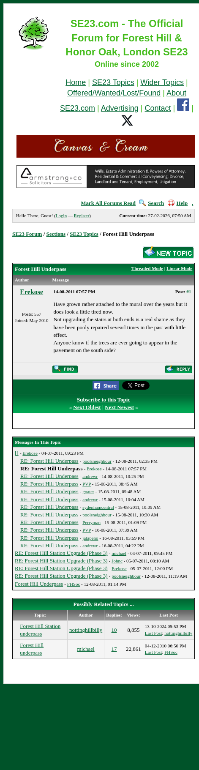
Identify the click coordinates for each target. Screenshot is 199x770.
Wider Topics (162, 82)
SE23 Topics (113, 82)
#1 (188, 291)
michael (119, 553)
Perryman (91, 522)
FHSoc (73, 584)
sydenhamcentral (98, 507)
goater (88, 491)
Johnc (117, 560)
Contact (158, 108)
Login (61, 215)
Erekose (31, 291)
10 (114, 630)
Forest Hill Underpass (39, 584)
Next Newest (119, 407)
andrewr (90, 476)
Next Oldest (87, 407)
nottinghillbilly (85, 630)
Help (178, 203)
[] (17, 453)
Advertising (120, 108)
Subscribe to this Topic (103, 399)
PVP (86, 483)
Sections (56, 234)
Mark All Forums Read (108, 203)
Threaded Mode (147, 268)
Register (82, 215)
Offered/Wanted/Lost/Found (114, 93)
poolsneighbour (96, 461)
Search (151, 203)
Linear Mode (179, 268)
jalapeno (90, 538)
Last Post (153, 633)
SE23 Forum (27, 234)
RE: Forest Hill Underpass (49, 461)
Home (75, 82)
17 (114, 649)
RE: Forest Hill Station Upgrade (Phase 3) (61, 553)
